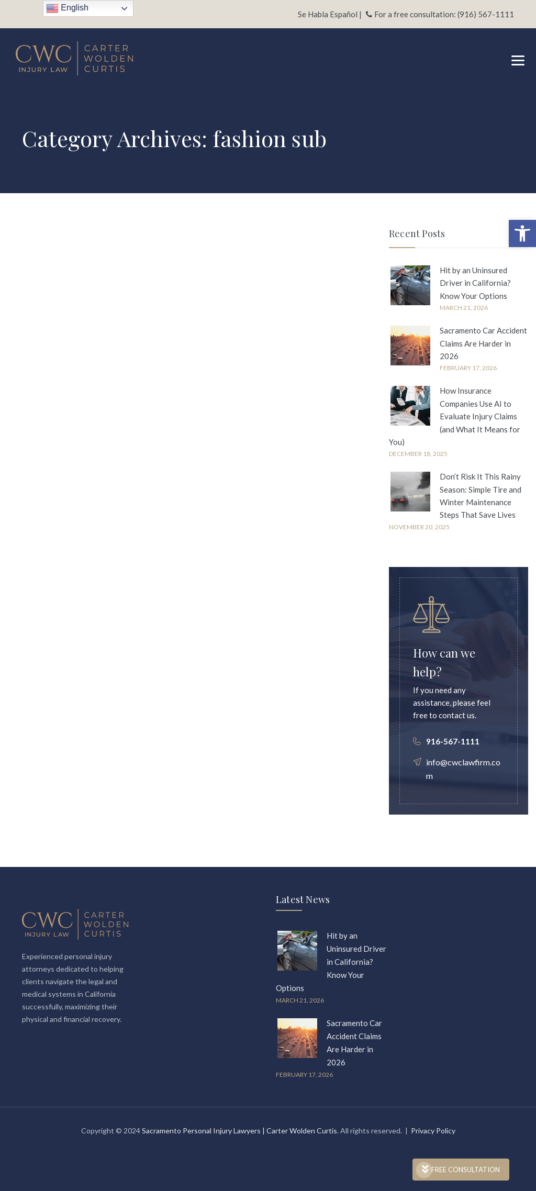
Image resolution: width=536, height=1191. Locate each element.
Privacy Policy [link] (433, 1130)
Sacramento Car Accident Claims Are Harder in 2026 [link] (483, 343)
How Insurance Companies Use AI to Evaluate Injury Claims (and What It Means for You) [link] (454, 416)
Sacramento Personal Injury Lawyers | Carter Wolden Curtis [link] (239, 1130)
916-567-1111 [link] (452, 741)
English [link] (67, 8)
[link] (522, 233)
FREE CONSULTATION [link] (461, 1169)
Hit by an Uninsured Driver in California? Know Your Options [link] (475, 282)
